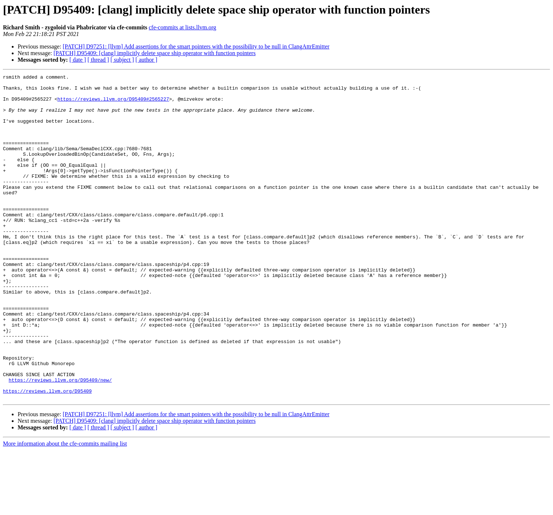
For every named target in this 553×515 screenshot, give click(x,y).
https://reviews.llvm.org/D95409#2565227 (113, 104)
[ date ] (77, 60)
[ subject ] (122, 60)
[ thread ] (98, 60)
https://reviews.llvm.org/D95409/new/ (60, 441)
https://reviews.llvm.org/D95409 (47, 454)
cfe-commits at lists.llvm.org (182, 27)
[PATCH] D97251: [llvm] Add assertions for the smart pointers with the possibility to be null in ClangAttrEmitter (196, 46)
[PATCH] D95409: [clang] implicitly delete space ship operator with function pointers (155, 53)
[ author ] (146, 60)
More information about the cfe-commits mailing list (65, 508)
